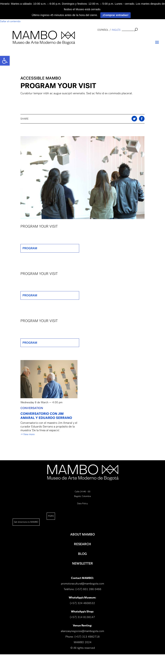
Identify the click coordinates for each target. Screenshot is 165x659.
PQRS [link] (51, 516)
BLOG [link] (82, 554)
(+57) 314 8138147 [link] (82, 617)
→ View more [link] (27, 434)
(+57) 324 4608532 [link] (82, 603)
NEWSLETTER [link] (82, 563)
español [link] (103, 29)
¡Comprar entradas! (115, 15)
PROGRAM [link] (29, 248)
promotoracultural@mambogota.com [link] (82, 583)
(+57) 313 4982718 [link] (87, 636)
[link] (5, 61)
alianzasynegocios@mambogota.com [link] (82, 631)
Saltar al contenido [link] (10, 21)
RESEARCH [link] (82, 544)
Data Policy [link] (82, 503)
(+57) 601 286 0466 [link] (88, 589)
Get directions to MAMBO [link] (26, 522)
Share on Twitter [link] (142, 118)
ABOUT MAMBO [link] (82, 534)
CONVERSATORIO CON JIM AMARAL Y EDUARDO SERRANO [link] (46, 415)
